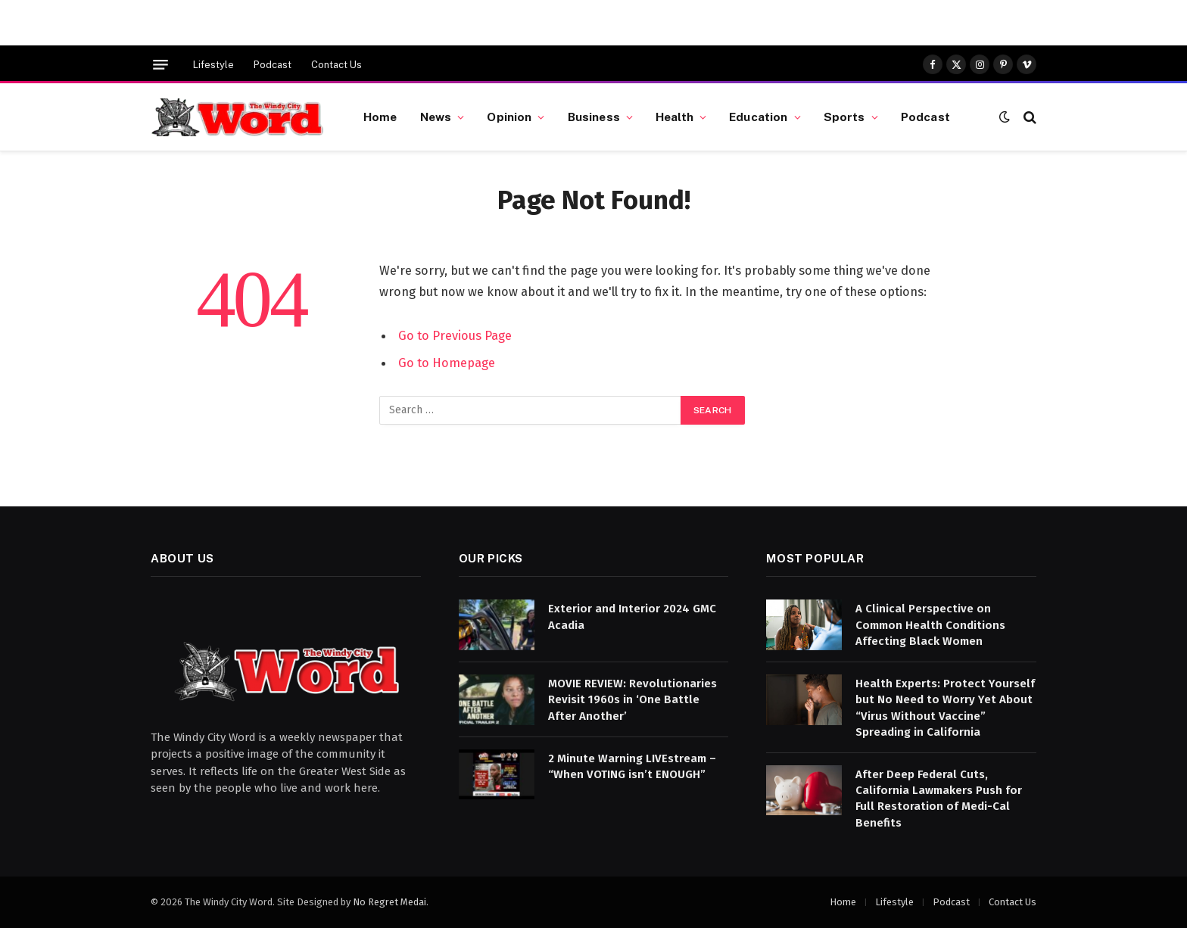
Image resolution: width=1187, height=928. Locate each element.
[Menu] (160, 64)
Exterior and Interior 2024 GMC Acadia (632, 616)
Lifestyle (213, 64)
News (436, 116)
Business (594, 116)
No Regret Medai (389, 902)
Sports (844, 116)
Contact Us (336, 64)
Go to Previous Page (455, 335)
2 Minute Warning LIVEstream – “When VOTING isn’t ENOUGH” (632, 766)
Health (674, 116)
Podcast (272, 64)
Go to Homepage (446, 362)
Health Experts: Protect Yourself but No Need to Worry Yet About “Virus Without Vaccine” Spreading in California (945, 708)
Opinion (509, 116)
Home (380, 116)
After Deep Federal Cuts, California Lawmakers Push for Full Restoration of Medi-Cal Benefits (938, 799)
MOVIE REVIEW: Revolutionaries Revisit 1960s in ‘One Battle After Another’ (632, 700)
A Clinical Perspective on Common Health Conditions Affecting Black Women (930, 625)
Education (758, 116)
